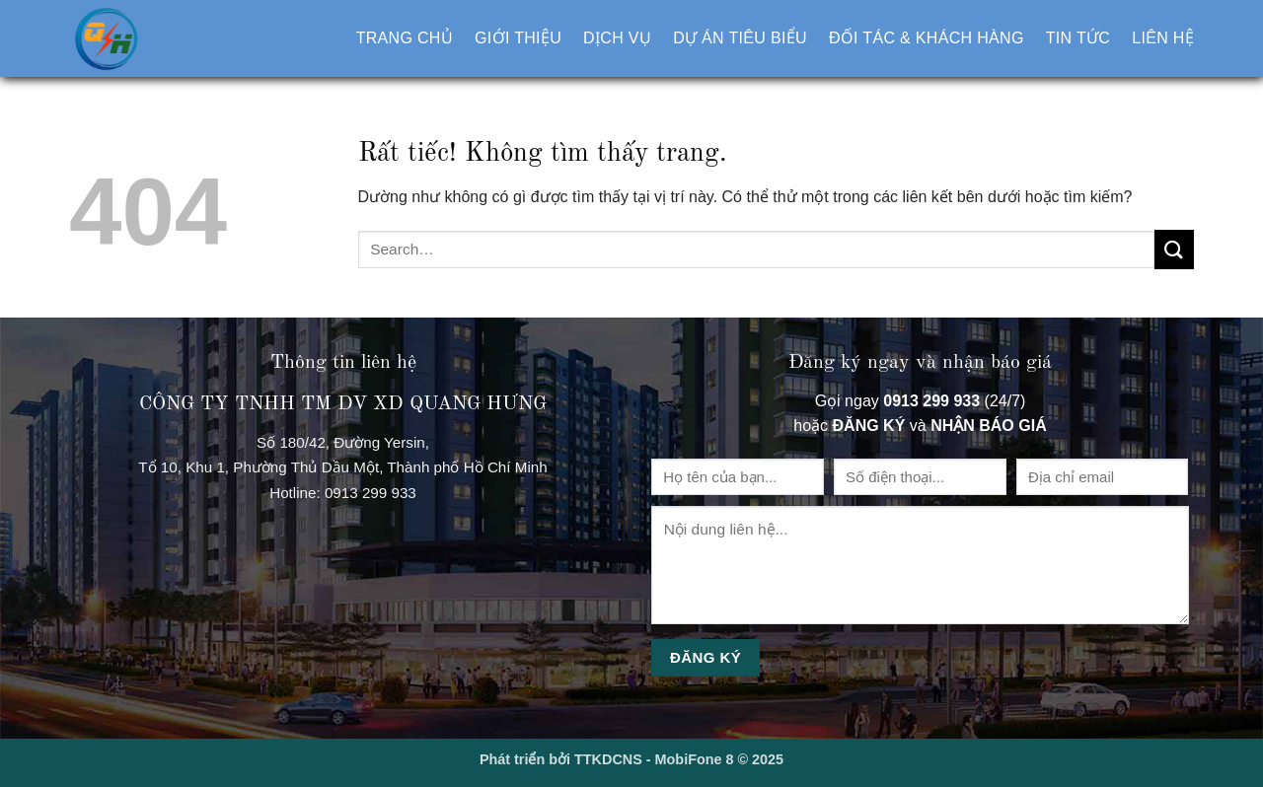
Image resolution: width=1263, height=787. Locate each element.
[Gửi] (1174, 249)
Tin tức (1078, 38)
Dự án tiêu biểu (740, 38)
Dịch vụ (617, 38)
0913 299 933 (370, 492)
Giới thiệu (518, 38)
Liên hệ (1163, 38)
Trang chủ (404, 38)
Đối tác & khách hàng (926, 38)
